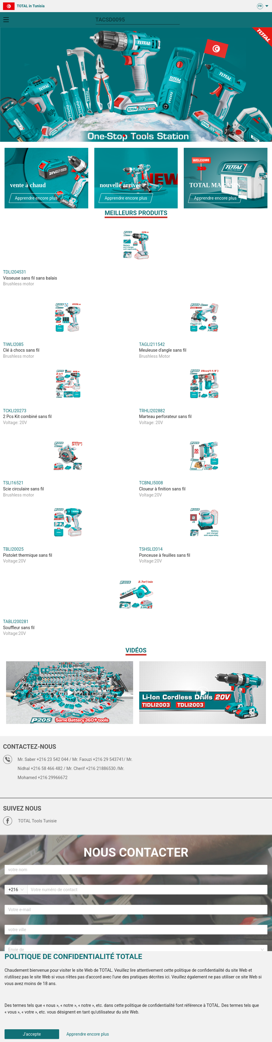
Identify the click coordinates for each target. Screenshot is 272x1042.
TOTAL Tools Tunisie (37, 820)
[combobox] (134, 949)
